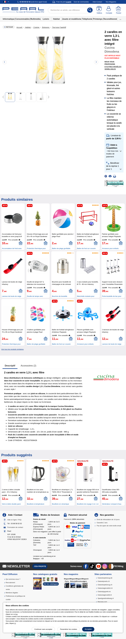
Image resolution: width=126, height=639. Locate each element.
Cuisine (36, 27)
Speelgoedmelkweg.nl (106, 598)
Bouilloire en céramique (60, 504)
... (120, 19)
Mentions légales (12, 593)
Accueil (19, 27)
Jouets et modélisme (71, 19)
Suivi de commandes (81, 2)
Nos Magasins (111, 2)
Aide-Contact (97, 2)
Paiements (74, 519)
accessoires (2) (28, 365)
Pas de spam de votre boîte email (109, 526)
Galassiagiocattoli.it (105, 595)
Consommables (22, 19)
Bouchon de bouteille (59, 296)
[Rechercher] (90, 10)
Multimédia (35, 19)
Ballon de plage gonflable (61, 248)
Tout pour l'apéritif (59, 27)
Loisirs (46, 19)
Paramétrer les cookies (68, 629)
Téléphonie (87, 19)
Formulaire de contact (15, 527)
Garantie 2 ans (102, 523)
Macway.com (102, 602)
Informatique (9, 19)
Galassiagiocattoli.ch (105, 588)
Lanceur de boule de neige (11, 296)
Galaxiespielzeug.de (105, 578)
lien (16, 614)
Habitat (56, 19)
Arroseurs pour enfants (110, 248)
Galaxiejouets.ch (104, 581)
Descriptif (10, 365)
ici (15, 623)
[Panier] (118, 10)
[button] (114, 137)
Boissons (46, 27)
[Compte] (109, 10)
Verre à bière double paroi (11, 504)
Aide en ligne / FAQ (14, 520)
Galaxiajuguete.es (104, 591)
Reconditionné (110, 19)
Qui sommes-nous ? (13, 579)
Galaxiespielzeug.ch (105, 585)
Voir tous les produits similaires (12, 349)
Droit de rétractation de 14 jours (108, 519)
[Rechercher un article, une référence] (70, 10)
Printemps (98, 19)
